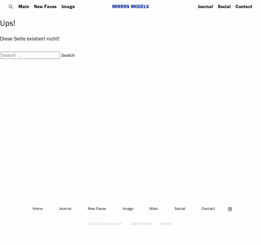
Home (38, 209)
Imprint (166, 224)
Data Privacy (141, 224)
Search (11, 7)
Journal (205, 7)
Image (68, 7)
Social (224, 7)
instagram (230, 209)
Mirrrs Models (130, 7)
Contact (244, 7)
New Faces (45, 7)
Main (23, 7)
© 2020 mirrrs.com (105, 224)
